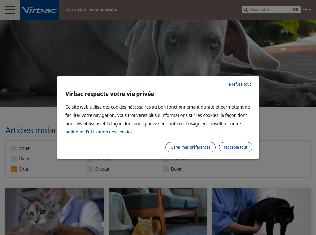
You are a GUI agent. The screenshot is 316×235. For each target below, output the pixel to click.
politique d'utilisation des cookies (99, 132)
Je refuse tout (239, 84)
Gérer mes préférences (190, 147)
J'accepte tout (235, 147)
